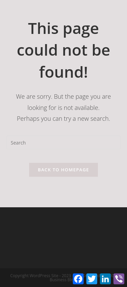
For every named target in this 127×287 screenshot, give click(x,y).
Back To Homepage (63, 170)
